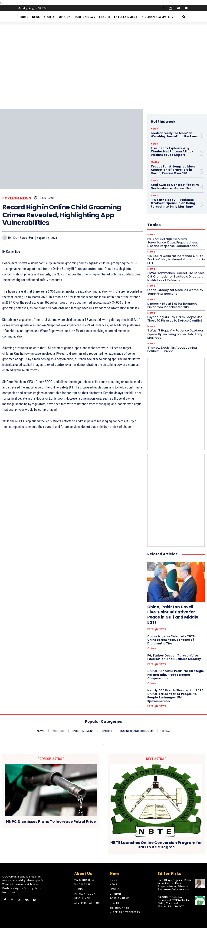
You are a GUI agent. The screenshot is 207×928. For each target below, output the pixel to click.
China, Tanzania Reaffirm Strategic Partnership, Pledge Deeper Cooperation (175, 674)
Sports (49, 17)
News (36, 17)
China (151, 648)
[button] (184, 17)
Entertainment (125, 17)
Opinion (65, 17)
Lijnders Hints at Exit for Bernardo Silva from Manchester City (172, 305)
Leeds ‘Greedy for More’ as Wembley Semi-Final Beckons (174, 134)
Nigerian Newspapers (157, 17)
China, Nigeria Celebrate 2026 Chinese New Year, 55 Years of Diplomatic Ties (171, 639)
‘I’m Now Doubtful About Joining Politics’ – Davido (172, 349)
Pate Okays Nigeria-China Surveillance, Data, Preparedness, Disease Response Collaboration (174, 884)
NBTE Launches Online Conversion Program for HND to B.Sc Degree (156, 845)
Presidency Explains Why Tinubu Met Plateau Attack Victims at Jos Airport (172, 151)
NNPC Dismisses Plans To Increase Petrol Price (51, 821)
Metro (155, 162)
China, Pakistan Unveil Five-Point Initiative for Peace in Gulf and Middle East (172, 614)
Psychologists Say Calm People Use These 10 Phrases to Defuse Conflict (174, 319)
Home (24, 17)
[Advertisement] (103, 74)
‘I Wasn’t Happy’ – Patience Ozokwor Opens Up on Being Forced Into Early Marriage (175, 334)
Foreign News (85, 17)
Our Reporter (23, 237)
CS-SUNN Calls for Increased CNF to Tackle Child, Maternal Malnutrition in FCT (174, 902)
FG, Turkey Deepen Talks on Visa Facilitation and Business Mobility (174, 657)
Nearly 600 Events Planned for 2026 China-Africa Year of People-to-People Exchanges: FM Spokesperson (175, 695)
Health (104, 17)
